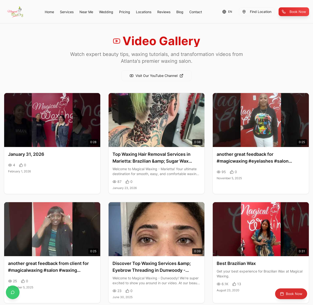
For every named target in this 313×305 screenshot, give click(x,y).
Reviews (163, 12)
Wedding (106, 12)
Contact (195, 12)
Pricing (124, 12)
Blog (179, 12)
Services (67, 12)
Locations (143, 12)
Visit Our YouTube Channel (156, 76)
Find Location (256, 12)
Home (49, 12)
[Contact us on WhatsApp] (13, 292)
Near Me (86, 12)
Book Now (294, 12)
